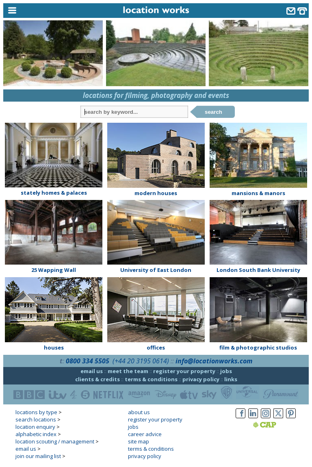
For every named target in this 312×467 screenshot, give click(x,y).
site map (138, 441)
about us (139, 412)
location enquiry (35, 426)
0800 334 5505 (87, 360)
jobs (226, 371)
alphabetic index (35, 434)
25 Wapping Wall (53, 270)
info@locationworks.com (214, 360)
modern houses (155, 193)
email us (91, 371)
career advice (145, 434)
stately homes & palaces (54, 192)
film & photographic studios (258, 347)
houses (54, 347)
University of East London (155, 270)
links (230, 379)
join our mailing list (38, 456)
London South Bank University (258, 270)
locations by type (36, 412)
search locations (35, 419)
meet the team (128, 371)
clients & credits (97, 379)
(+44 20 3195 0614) (141, 360)
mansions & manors (258, 193)
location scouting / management (54, 441)
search (213, 112)
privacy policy (200, 379)
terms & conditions (151, 379)
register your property (184, 371)
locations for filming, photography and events (156, 95)
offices (156, 347)
